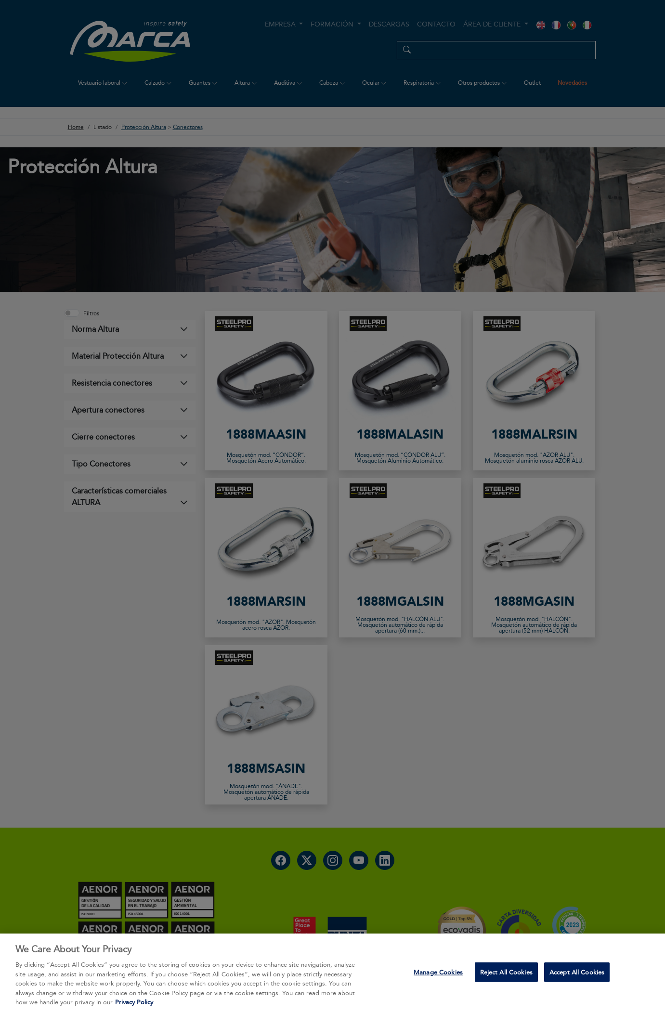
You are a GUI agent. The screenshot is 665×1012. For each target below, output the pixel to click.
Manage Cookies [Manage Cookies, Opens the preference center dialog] (438, 976)
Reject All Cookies (506, 976)
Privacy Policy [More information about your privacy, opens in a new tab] (134, 1007)
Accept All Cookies (576, 976)
